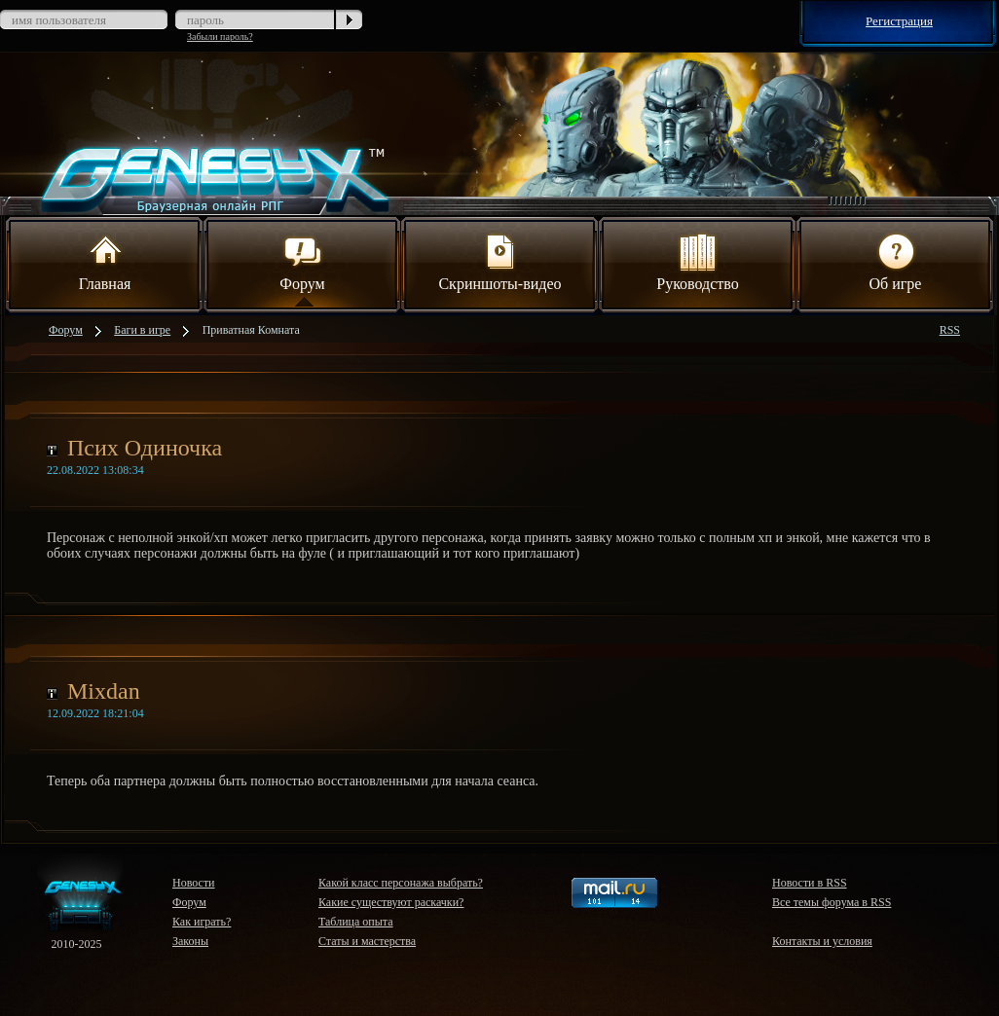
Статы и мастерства (367, 941)
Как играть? (201, 921)
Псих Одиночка (144, 447)
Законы (190, 941)
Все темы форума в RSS (831, 902)
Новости (193, 882)
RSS (950, 330)
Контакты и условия (822, 941)
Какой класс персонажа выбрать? (400, 882)
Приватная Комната (251, 330)
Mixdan (103, 691)
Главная (105, 261)
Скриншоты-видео (499, 261)
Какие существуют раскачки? (390, 902)
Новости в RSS (809, 882)
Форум (301, 261)
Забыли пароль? (220, 36)
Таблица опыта (355, 921)
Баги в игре (142, 330)
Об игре (896, 261)
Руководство (697, 261)
